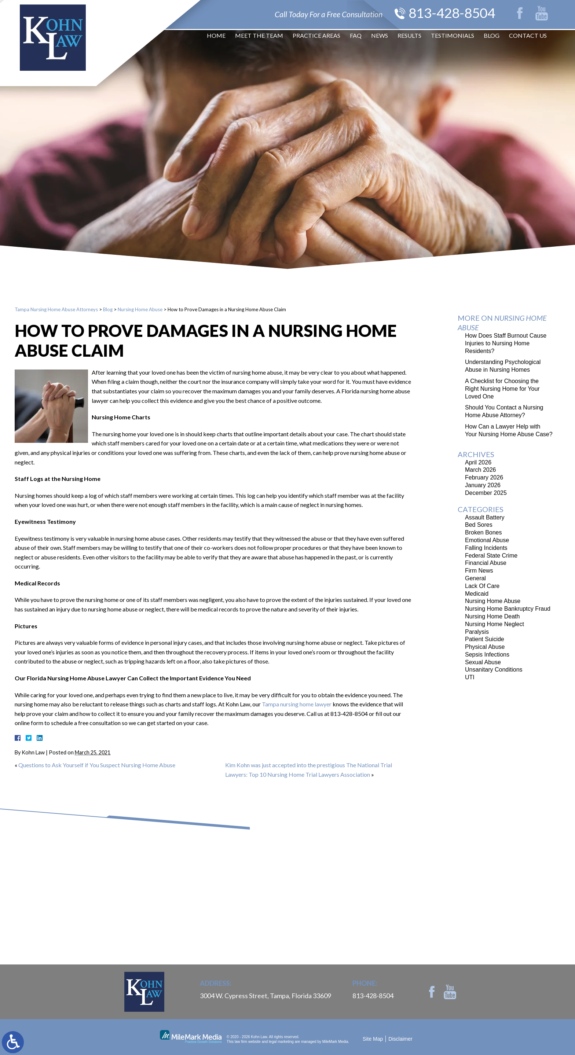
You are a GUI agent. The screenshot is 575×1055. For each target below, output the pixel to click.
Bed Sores (478, 525)
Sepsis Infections (487, 654)
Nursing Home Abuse (140, 309)
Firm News (479, 570)
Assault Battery (485, 517)
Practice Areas (316, 36)
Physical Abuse (485, 647)
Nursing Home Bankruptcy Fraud (507, 609)
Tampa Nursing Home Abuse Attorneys (56, 309)
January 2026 (483, 485)
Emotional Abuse (487, 540)
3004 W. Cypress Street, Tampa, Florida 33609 (265, 996)
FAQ (356, 36)
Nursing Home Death (492, 616)
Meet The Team (259, 36)
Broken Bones (483, 532)
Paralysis (477, 632)
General (475, 578)
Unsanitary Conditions (494, 669)
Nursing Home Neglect (494, 624)
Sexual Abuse (483, 662)
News (379, 36)
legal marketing (281, 1042)
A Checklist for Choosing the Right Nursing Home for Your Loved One (502, 389)
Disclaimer (400, 1039)
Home (216, 36)
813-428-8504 (447, 13)
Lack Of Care (482, 586)
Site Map (373, 1039)
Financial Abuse (485, 563)
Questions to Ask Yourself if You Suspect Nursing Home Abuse (96, 764)
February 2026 (484, 477)
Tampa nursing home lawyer (297, 704)
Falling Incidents (486, 548)
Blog (491, 36)
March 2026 (480, 470)
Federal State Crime (491, 555)
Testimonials (452, 36)
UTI (470, 677)
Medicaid (476, 594)
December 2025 (486, 493)
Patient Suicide (484, 639)
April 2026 (478, 462)
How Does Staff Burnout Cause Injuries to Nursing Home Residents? (505, 343)
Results (409, 36)
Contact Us (528, 36)
